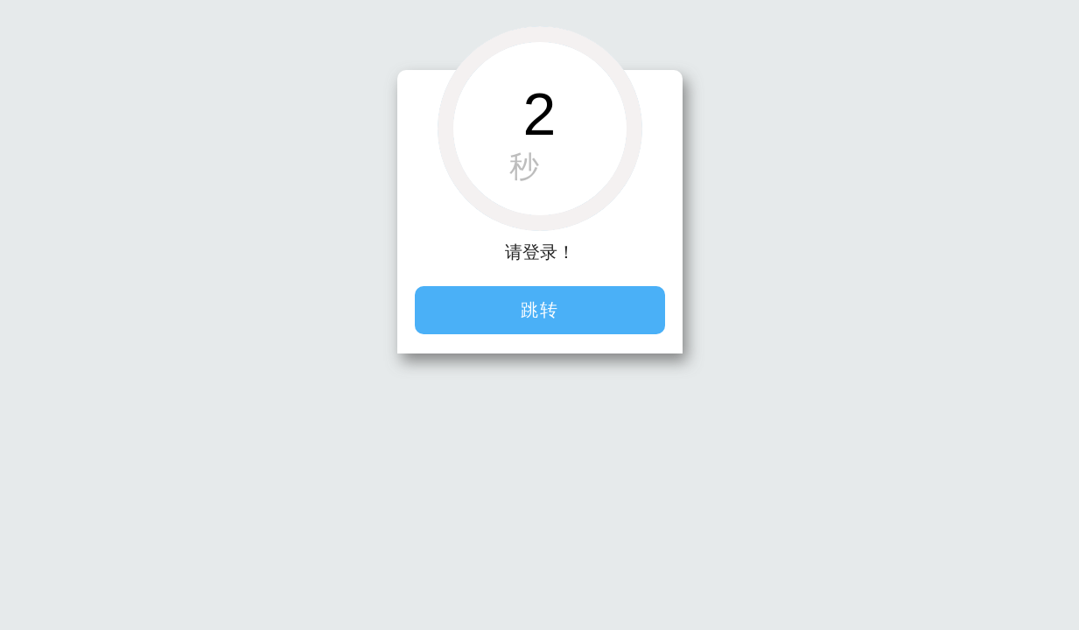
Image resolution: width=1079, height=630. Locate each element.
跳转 (540, 309)
